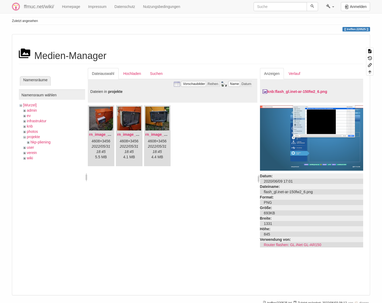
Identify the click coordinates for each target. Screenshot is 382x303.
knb (30, 126)
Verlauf (294, 73)
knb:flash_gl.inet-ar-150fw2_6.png (297, 91)
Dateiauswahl (103, 73)
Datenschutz (124, 6)
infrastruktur (36, 121)
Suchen (156, 73)
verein (32, 153)
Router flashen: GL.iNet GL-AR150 (292, 245)
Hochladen (132, 73)
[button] (330, 6)
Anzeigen (272, 73)
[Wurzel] (30, 105)
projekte (33, 137)
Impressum (97, 6)
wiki (30, 158)
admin (32, 110)
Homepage (71, 6)
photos (32, 131)
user (30, 147)
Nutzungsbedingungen (161, 6)
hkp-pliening (41, 142)
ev (29, 116)
